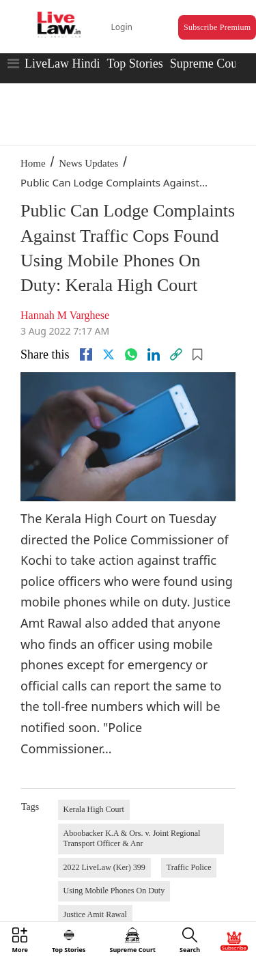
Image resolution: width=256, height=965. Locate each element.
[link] (176, 354)
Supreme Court (207, 63)
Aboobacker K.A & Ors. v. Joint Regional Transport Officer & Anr (132, 838)
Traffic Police (189, 867)
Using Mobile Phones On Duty (114, 890)
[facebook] (86, 354)
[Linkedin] (153, 354)
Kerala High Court (93, 809)
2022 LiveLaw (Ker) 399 (104, 867)
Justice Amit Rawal (95, 914)
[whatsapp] (131, 354)
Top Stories (134, 63)
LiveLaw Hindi (62, 63)
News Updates (88, 163)
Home (33, 163)
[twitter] (108, 354)
